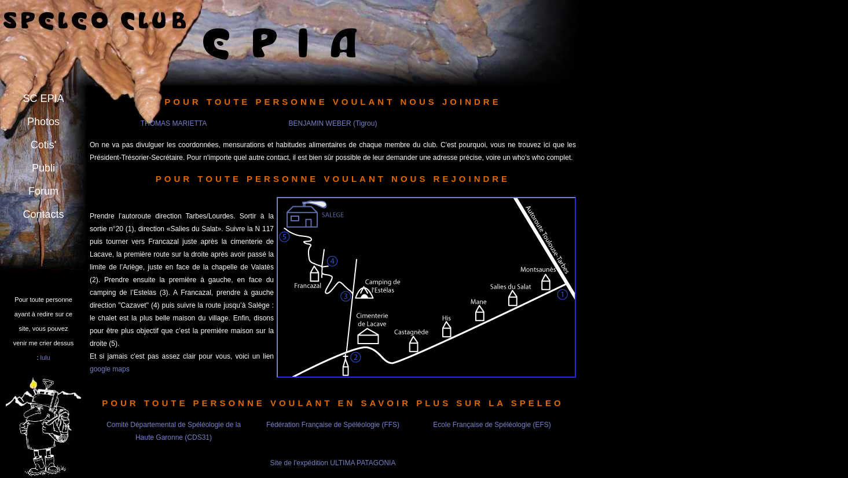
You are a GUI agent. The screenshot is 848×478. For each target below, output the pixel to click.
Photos (43, 121)
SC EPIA (43, 98)
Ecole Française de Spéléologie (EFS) (491, 425)
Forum (43, 191)
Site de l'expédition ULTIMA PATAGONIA (333, 463)
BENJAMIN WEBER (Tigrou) (333, 123)
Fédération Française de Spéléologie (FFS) (332, 425)
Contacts (43, 214)
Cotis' (43, 145)
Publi (43, 168)
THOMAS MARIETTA (174, 123)
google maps (110, 369)
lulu (45, 357)
